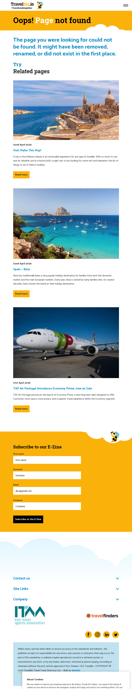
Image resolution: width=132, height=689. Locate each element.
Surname (47, 473)
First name (47, 458)
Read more (21, 175)
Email (47, 489)
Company (47, 504)
